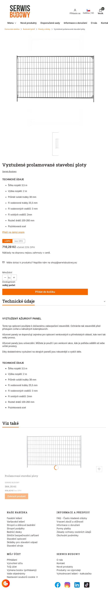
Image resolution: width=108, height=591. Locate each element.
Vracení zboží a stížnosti (70, 521)
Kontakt (61, 563)
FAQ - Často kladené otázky (72, 518)
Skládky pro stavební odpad (22, 542)
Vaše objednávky (16, 573)
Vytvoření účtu (15, 563)
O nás (60, 559)
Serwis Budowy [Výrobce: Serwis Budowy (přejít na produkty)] (9, 171)
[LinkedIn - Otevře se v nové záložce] (77, 584)
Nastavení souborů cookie (21, 577)
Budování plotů (29, 29)
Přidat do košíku (45, 291)
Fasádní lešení (14, 518)
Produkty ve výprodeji (69, 570)
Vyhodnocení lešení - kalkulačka (74, 573)
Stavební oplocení (16, 538)
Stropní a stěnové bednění (21, 525)
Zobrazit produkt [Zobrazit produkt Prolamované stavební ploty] (16, 496)
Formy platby (64, 528)
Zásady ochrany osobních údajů (74, 531)
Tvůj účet (12, 566)
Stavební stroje (15, 545)
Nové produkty (65, 566)
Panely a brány (44, 29)
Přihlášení (12, 559)
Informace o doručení (68, 525)
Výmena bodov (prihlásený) (22, 570)
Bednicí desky (14, 531)
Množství (7, 272)
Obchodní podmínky (67, 535)
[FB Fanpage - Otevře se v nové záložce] (57, 584)
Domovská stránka (12, 29)
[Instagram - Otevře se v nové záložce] (67, 584)
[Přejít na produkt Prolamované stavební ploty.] (54, 451)
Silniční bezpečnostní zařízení (23, 535)
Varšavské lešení (16, 521)
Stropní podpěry (16, 528)
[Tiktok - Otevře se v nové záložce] (86, 584)
